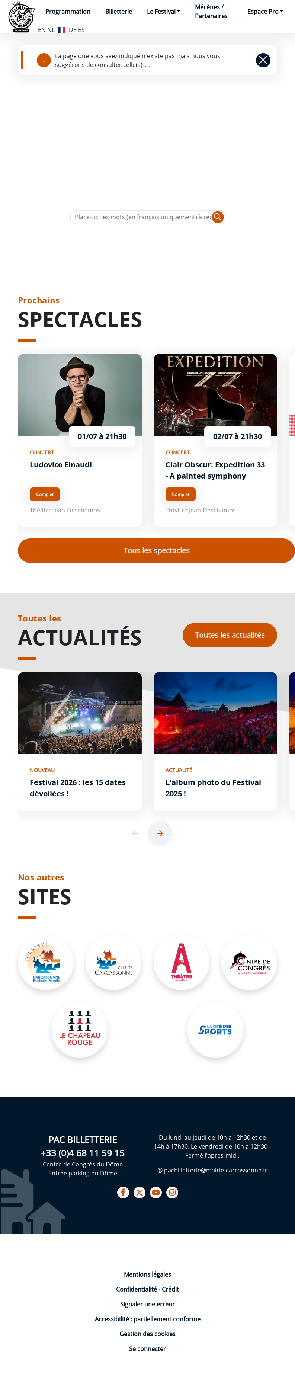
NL (51, 30)
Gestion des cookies (147, 1334)
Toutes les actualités (230, 635)
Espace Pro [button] (263, 11)
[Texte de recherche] (147, 217)
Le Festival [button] (161, 11)
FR (61, 29)
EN (42, 30)
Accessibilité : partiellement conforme (148, 1319)
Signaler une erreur (147, 1304)
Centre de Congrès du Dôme (83, 1164)
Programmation (67, 11)
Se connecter (147, 1349)
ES (81, 30)
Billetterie (118, 11)
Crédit (170, 1289)
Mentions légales (147, 1274)
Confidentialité (137, 1289)
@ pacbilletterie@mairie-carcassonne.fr (212, 1170)
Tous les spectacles (157, 550)
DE (73, 30)
